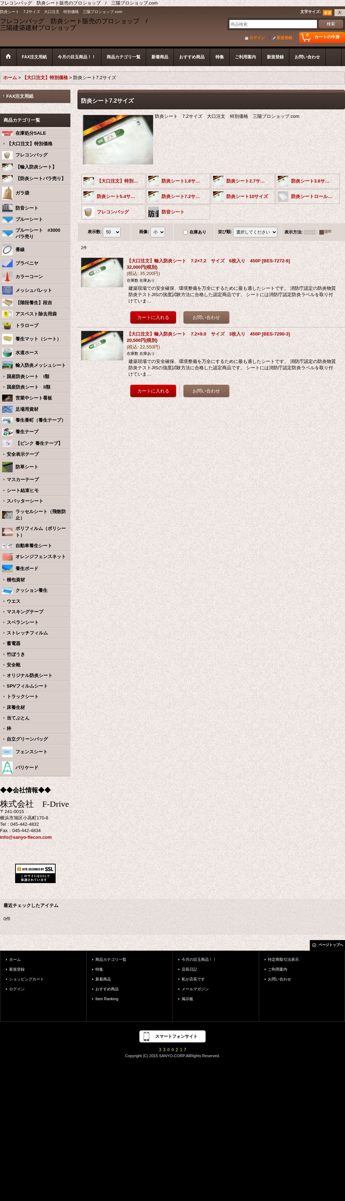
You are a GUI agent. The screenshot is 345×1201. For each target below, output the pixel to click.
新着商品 (103, 979)
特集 (99, 969)
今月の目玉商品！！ (199, 959)
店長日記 (189, 969)
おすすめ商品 (107, 989)
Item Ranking (106, 999)
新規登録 (284, 38)
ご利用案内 (277, 969)
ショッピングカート (26, 979)
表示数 (95, 231)
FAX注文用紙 (19, 96)
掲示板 (187, 999)
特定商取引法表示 (283, 959)
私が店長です (193, 979)
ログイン (257, 38)
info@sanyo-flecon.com (26, 837)
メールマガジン (195, 989)
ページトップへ (331, 945)
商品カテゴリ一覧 (110, 959)
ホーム (15, 959)
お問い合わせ (279, 979)
